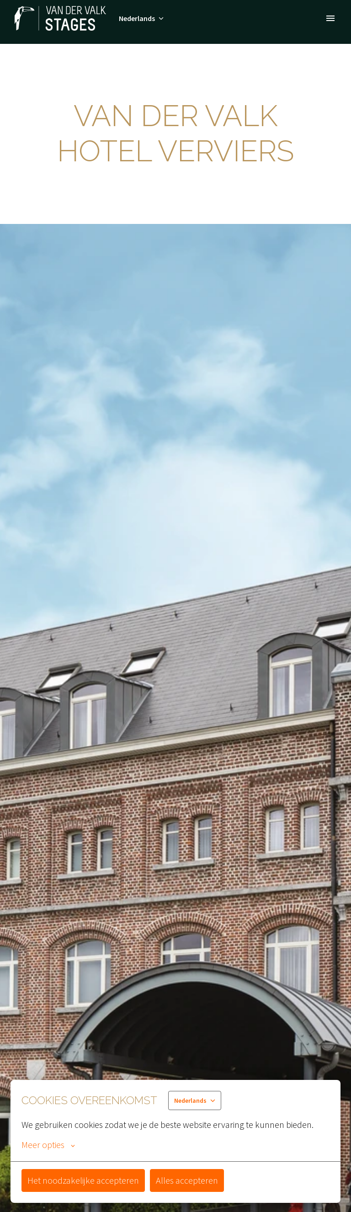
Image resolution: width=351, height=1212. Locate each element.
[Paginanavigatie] (330, 18)
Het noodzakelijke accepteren (83, 1180)
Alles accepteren (187, 1180)
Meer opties (48, 1144)
